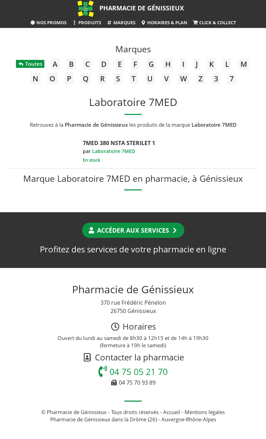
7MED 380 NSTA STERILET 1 (119, 143)
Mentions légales (205, 412)
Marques (120, 22)
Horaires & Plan (164, 22)
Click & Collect (214, 22)
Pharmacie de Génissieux (141, 8)
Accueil (171, 412)
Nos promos (48, 22)
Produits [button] (86, 22)
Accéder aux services (133, 230)
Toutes (30, 63)
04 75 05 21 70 (133, 371)
